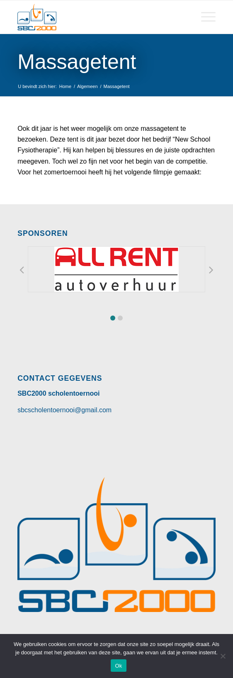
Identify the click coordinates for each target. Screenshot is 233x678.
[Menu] (204, 17)
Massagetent (76, 61)
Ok (118, 666)
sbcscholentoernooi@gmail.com (64, 410)
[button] (112, 318)
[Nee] (222, 656)
